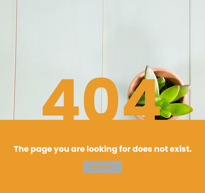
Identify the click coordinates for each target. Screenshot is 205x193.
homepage (103, 167)
